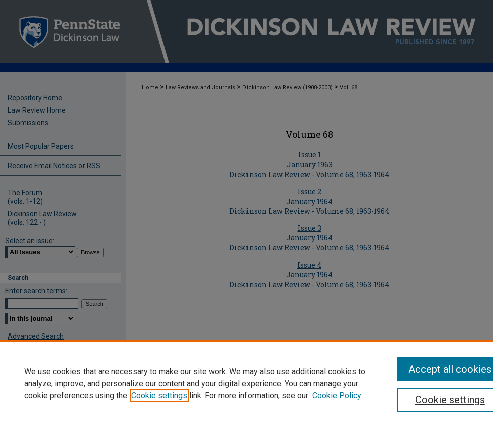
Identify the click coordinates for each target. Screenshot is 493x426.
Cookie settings (159, 395)
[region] (246, 383)
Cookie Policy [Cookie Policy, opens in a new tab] (336, 395)
